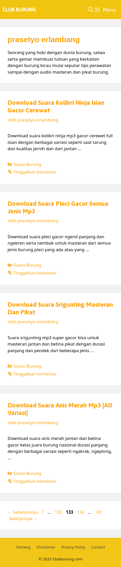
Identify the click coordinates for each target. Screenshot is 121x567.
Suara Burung (27, 164)
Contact (98, 546)
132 (58, 512)
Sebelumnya (23, 512)
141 (99, 512)
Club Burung (19, 9)
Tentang (23, 546)
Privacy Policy (73, 546)
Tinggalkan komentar (35, 172)
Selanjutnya (23, 518)
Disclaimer (45, 546)
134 (81, 512)
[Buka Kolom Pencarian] (90, 9)
